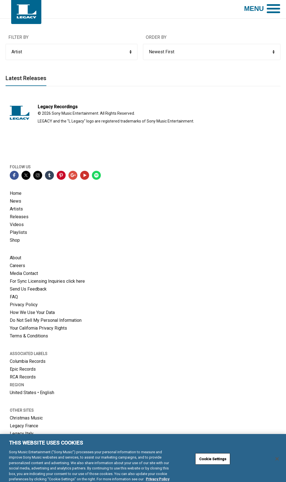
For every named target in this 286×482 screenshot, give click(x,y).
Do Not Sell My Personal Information (46, 320)
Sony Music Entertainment (75, 113)
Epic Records (23, 369)
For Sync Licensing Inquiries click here (47, 281)
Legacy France (24, 425)
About (15, 257)
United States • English (32, 392)
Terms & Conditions (29, 336)
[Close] (277, 461)
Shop (15, 240)
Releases (19, 216)
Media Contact (24, 273)
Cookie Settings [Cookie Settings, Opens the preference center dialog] (212, 461)
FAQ (14, 296)
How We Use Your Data (32, 312)
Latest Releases (26, 78)
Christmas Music (26, 418)
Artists (16, 209)
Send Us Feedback (28, 289)
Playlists (18, 232)
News (15, 201)
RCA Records (23, 377)
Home (16, 193)
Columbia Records (28, 361)
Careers (17, 265)
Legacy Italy (22, 433)
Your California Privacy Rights (38, 328)
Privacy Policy (24, 304)
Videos (17, 224)
